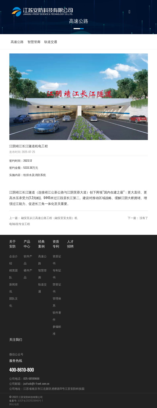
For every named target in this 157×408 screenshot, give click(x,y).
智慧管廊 (34, 41)
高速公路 (17, 41)
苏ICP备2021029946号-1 (30, 400)
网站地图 (14, 404)
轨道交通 (50, 41)
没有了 (144, 218)
